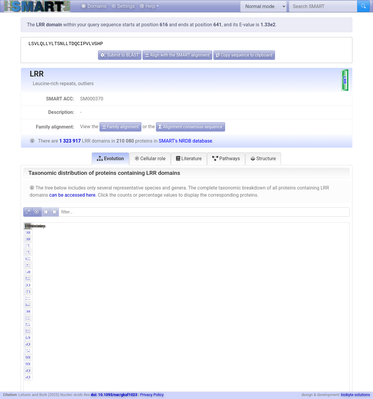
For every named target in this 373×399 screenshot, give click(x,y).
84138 (271, 304)
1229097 (314, 265)
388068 (316, 324)
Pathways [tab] (226, 158)
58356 (271, 324)
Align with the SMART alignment (177, 55)
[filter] (204, 212)
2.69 (342, 278)
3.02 (295, 258)
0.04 (295, 357)
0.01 (342, 232)
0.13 (295, 285)
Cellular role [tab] (150, 158)
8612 (271, 337)
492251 (316, 304)
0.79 (342, 272)
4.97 (295, 272)
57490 (271, 331)
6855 (318, 311)
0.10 (342, 285)
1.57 (295, 318)
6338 (271, 258)
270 (273, 285)
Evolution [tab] (110, 158)
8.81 (342, 291)
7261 (271, 350)
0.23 (295, 344)
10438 (271, 272)
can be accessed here (72, 195)
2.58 (342, 258)
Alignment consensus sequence (190, 126)
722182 (316, 291)
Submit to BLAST (120, 55)
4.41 (342, 324)
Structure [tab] (263, 158)
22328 (317, 318)
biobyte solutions (355, 394)
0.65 (342, 337)
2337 (318, 344)
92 (274, 357)
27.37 (294, 331)
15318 (271, 245)
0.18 (342, 344)
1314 (318, 285)
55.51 (294, 291)
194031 (270, 265)
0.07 (295, 232)
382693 (316, 331)
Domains (93, 6)
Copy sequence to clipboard (244, 55)
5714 (271, 278)
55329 (317, 337)
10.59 (294, 298)
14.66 (340, 265)
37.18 (340, 304)
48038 (317, 350)
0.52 (342, 311)
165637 (316, 298)
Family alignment (120, 126)
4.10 (295, 337)
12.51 (340, 298)
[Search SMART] (323, 6)
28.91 (340, 331)
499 (273, 370)
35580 (317, 278)
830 (319, 232)
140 (273, 232)
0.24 (295, 370)
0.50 (295, 311)
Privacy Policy (152, 394)
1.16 (342, 245)
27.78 (294, 324)
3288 (271, 318)
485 (273, 344)
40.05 (294, 304)
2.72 (295, 278)
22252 (271, 298)
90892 (317, 245)
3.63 (342, 350)
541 (319, 357)
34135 (317, 258)
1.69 (342, 318)
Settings (122, 6)
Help (147, 6)
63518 (317, 272)
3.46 (295, 350)
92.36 (294, 265)
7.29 (295, 245)
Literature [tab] (189, 158)
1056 (271, 311)
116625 (270, 291)
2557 (318, 370)
